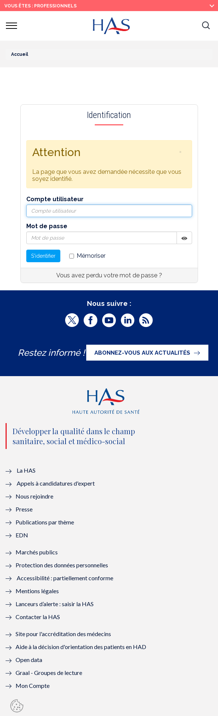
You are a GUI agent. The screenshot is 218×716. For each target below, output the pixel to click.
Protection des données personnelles (62, 564)
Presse (24, 509)
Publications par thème (45, 522)
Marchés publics (37, 551)
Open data (29, 659)
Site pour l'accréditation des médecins (63, 633)
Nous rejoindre (34, 496)
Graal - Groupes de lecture (49, 672)
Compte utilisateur (55, 199)
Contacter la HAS (38, 616)
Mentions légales (37, 590)
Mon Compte (33, 685)
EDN (22, 534)
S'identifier (43, 256)
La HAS (26, 470)
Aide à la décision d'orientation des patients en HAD (81, 646)
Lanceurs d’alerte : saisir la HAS (55, 603)
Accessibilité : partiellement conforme (65, 577)
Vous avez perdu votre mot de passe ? (109, 275)
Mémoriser (87, 255)
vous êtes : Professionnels (40, 6)
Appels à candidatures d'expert (56, 483)
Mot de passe (46, 226)
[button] (205, 26)
